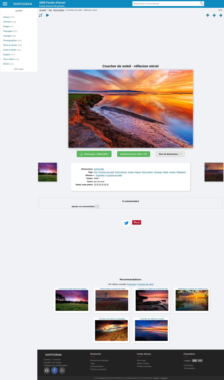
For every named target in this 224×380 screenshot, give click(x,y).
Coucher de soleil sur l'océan (152, 319)
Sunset (172, 172)
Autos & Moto (9, 50)
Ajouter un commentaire (85, 206)
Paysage (158, 172)
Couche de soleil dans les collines (73, 289)
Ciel (95, 172)
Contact (47, 359)
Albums (18, 11)
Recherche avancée (99, 360)
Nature (6, 17)
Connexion (188, 365)
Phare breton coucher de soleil (112, 289)
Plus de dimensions (170, 154)
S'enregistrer (189, 368)
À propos (56, 359)
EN (194, 360)
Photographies (10, 40)
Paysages (8, 31)
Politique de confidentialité (55, 365)
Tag (50, 10)
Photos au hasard (98, 369)
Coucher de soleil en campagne (112, 319)
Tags (92, 363)
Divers (6, 64)
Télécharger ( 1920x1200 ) (94, 153)
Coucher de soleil (106, 172)
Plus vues (141, 360)
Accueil (42, 10)
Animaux (7, 22)
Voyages (7, 36)
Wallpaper (181, 172)
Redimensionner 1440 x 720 (133, 154)
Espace (6, 54)
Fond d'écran (121, 172)
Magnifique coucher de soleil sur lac (193, 289)
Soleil (165, 172)
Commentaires (97, 366)
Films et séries (10, 45)
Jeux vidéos (8, 59)
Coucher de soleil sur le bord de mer (153, 289)
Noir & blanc (58, 10)
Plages (6, 26)
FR (200, 360)
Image (131, 172)
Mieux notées (143, 363)
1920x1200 (99, 169)
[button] (126, 223)
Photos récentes (144, 366)
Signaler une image (52, 362)
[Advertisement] (130, 41)
